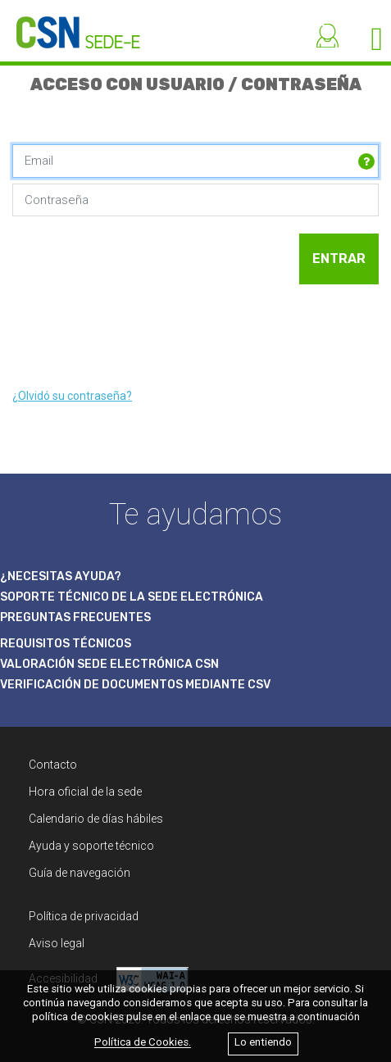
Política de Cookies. (142, 1043)
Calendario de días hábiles (96, 818)
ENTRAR (339, 258)
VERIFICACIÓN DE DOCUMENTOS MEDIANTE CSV (135, 685)
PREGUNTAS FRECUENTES (75, 617)
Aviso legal (56, 943)
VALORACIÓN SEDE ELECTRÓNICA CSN (109, 664)
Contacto (53, 764)
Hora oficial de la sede (85, 791)
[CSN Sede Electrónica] (70, 24)
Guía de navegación (79, 872)
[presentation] (136, 336)
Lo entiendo (263, 1043)
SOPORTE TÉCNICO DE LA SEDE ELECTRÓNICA (131, 597)
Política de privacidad (84, 916)
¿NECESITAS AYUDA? (60, 576)
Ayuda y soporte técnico (91, 845)
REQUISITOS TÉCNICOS (65, 644)
